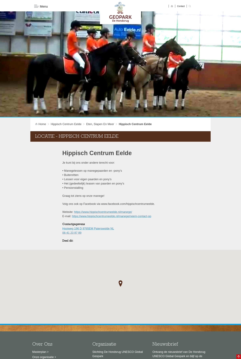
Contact (181, 6)
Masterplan (39, 301)
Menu (41, 6)
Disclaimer (90, 355)
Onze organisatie (43, 306)
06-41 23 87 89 (71, 182)
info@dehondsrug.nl (105, 329)
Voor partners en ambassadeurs (52, 317)
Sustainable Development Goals (52, 311)
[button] (120, 233)
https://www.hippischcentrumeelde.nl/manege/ (103, 161)
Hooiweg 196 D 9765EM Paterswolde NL (88, 178)
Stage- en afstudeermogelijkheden (54, 322)
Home (41, 73)
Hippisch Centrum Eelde (66, 73)
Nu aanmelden (166, 320)
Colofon (102, 355)
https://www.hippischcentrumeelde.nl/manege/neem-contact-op (111, 165)
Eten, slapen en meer (100, 73)
